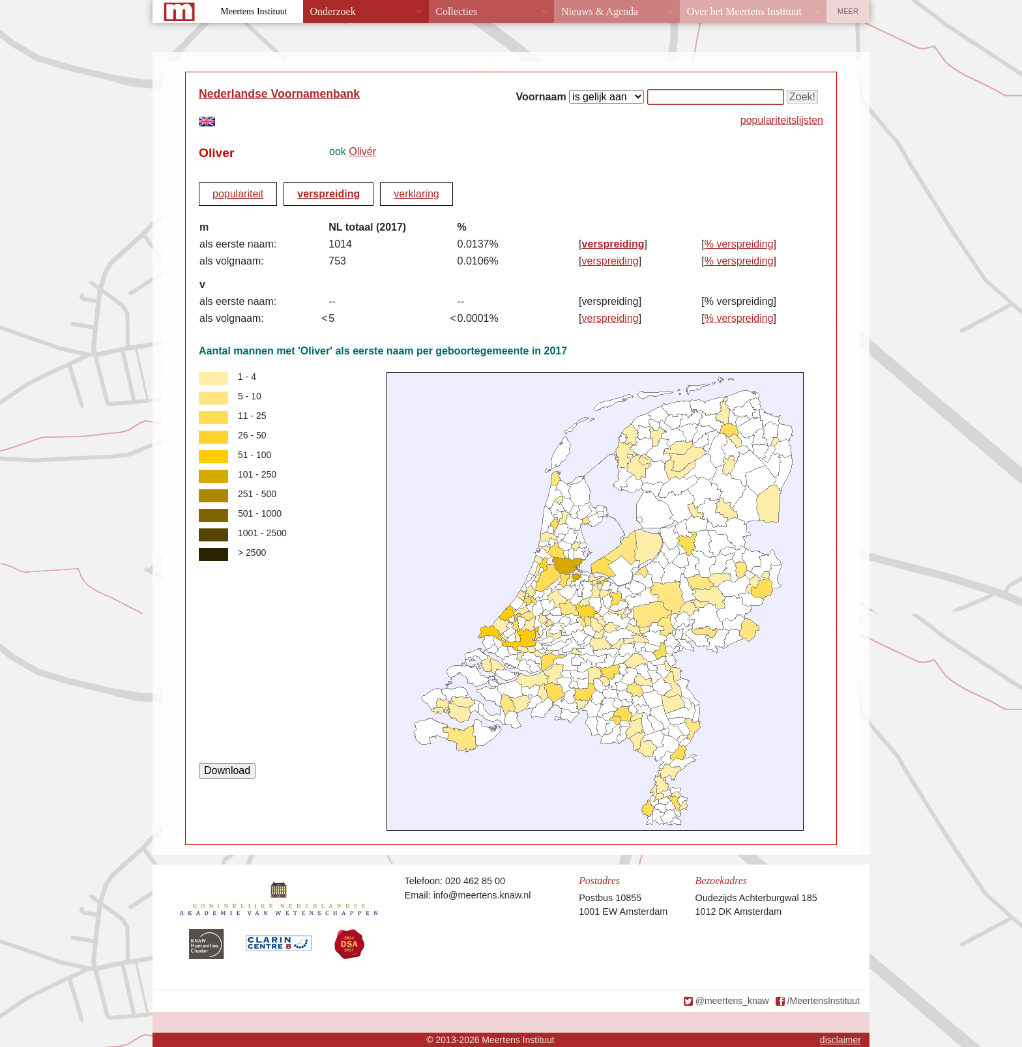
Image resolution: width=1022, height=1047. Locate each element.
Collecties (456, 11)
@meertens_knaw (732, 1001)
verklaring (416, 193)
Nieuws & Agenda (599, 11)
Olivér (362, 151)
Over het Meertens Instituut (744, 11)
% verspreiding (739, 244)
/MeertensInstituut (823, 1001)
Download (227, 770)
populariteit (237, 193)
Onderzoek (333, 11)
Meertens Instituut (253, 11)
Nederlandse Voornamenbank (279, 93)
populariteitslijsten (781, 120)
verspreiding (328, 193)
